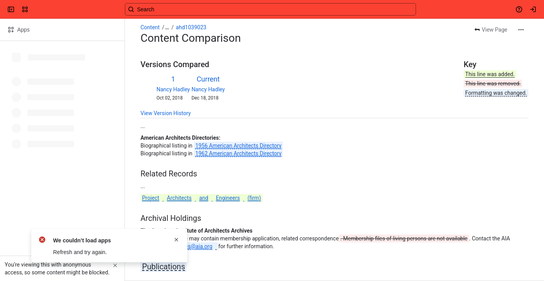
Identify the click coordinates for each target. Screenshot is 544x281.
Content (150, 27)
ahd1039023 (191, 27)
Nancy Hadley (173, 89)
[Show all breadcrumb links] (167, 27)
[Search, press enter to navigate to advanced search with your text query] (270, 9)
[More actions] (521, 30)
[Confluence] (35, 9)
